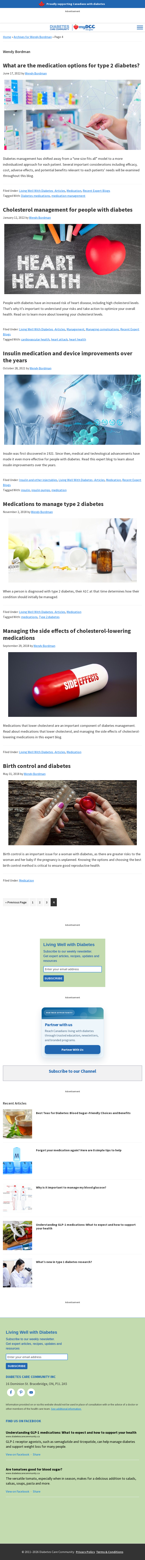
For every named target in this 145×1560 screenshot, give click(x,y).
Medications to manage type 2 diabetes (53, 504)
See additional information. (66, 1409)
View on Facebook (17, 1454)
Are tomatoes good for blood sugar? (34, 1469)
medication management (68, 196)
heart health (77, 339)
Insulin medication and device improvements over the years (67, 356)
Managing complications (102, 329)
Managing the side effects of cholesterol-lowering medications (67, 634)
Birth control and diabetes (37, 765)
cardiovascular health (35, 339)
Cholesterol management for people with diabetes (68, 209)
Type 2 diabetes (49, 617)
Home (7, 37)
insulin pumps (40, 490)
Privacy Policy (85, 1552)
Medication (74, 191)
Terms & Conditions (109, 1552)
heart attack (59, 339)
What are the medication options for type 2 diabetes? (71, 65)
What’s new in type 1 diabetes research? (64, 1262)
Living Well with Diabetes (69, 944)
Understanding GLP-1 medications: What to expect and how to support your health (86, 1226)
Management (75, 329)
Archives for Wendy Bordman (33, 37)
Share (36, 1454)
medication (59, 490)
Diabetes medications (35, 196)
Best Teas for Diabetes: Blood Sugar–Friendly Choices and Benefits (83, 1113)
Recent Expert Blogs (96, 191)
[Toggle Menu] (140, 27)
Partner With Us (72, 1049)
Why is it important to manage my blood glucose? (71, 1187)
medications (29, 617)
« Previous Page (15, 902)
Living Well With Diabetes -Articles (42, 191)
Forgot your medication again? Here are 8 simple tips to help (78, 1150)
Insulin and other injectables (38, 480)
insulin (25, 490)
